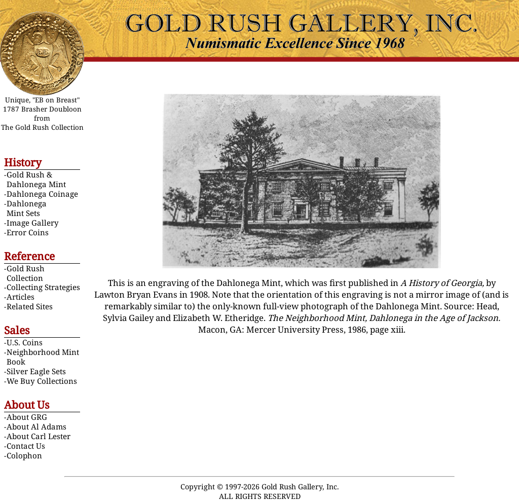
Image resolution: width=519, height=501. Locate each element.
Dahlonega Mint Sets (27, 208)
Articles (20, 297)
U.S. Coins (25, 342)
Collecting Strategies (43, 287)
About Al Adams (36, 426)
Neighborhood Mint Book (43, 357)
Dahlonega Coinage (42, 194)
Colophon (24, 455)
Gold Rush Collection (26, 273)
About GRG (27, 417)
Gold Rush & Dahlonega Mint (36, 179)
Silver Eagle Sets (36, 371)
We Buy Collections (42, 381)
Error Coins (28, 232)
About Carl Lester (38, 436)
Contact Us (26, 446)
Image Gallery (33, 223)
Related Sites (30, 306)
